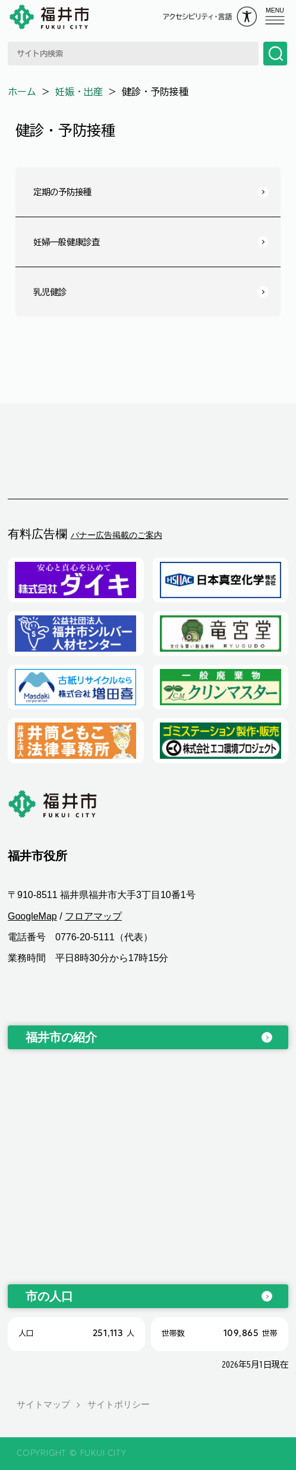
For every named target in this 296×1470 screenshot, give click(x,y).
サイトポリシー (118, 1404)
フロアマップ (93, 916)
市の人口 (49, 1296)
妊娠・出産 (79, 91)
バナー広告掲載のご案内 (116, 535)
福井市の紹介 (61, 1037)
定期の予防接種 (62, 191)
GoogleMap (32, 916)
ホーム (22, 91)
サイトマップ (43, 1404)
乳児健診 (50, 291)
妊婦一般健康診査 (66, 241)
